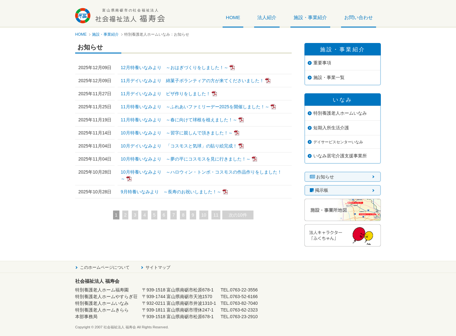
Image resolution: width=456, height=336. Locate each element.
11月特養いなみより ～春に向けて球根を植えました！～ (179, 119)
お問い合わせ (358, 17)
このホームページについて (105, 267)
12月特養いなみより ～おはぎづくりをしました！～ (174, 67)
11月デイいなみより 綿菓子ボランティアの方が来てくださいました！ (192, 80)
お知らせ (322, 176)
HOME (233, 17)
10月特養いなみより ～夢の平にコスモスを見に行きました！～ (186, 158)
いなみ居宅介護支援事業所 (340, 155)
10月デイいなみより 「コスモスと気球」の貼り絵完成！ (179, 145)
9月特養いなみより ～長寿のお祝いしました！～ (171, 191)
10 (203, 215)
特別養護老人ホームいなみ (340, 113)
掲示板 (319, 190)
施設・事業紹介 (310, 17)
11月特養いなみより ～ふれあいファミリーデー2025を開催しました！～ (195, 106)
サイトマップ (158, 267)
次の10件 (238, 215)
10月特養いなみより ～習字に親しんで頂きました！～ (177, 132)
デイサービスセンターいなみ (338, 142)
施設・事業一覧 (329, 77)
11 (215, 215)
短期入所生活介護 (331, 127)
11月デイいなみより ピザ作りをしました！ (165, 93)
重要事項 (322, 62)
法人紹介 (266, 17)
